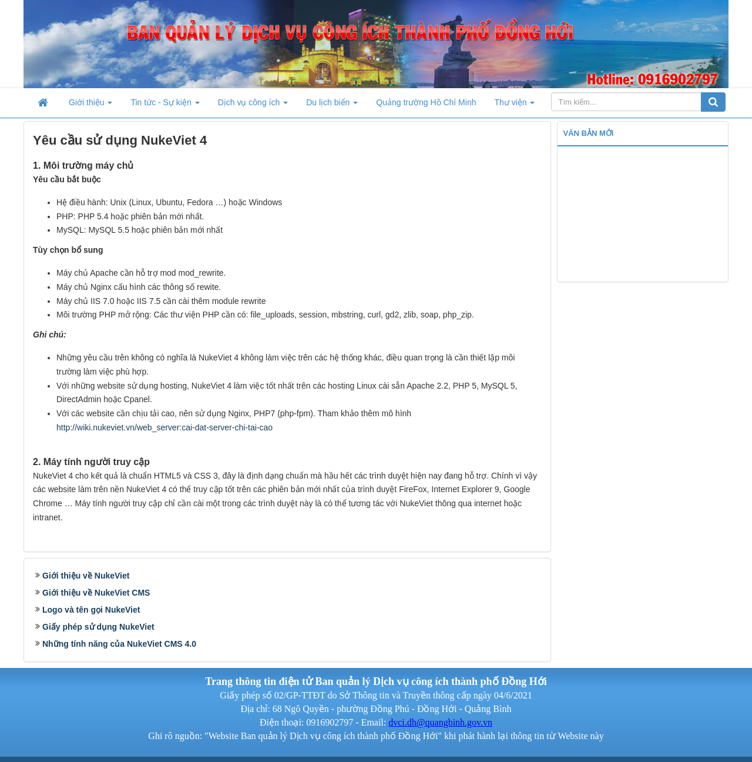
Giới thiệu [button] (90, 106)
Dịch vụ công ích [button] (253, 106)
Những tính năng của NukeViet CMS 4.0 (119, 644)
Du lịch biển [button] (332, 106)
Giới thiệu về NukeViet (85, 575)
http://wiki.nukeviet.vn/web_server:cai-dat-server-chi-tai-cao (164, 427)
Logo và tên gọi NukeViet (91, 609)
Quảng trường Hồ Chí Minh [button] (426, 102)
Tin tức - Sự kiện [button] (164, 106)
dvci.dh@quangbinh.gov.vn (440, 722)
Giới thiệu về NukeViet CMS (96, 592)
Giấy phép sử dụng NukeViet (98, 626)
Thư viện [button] (514, 106)
